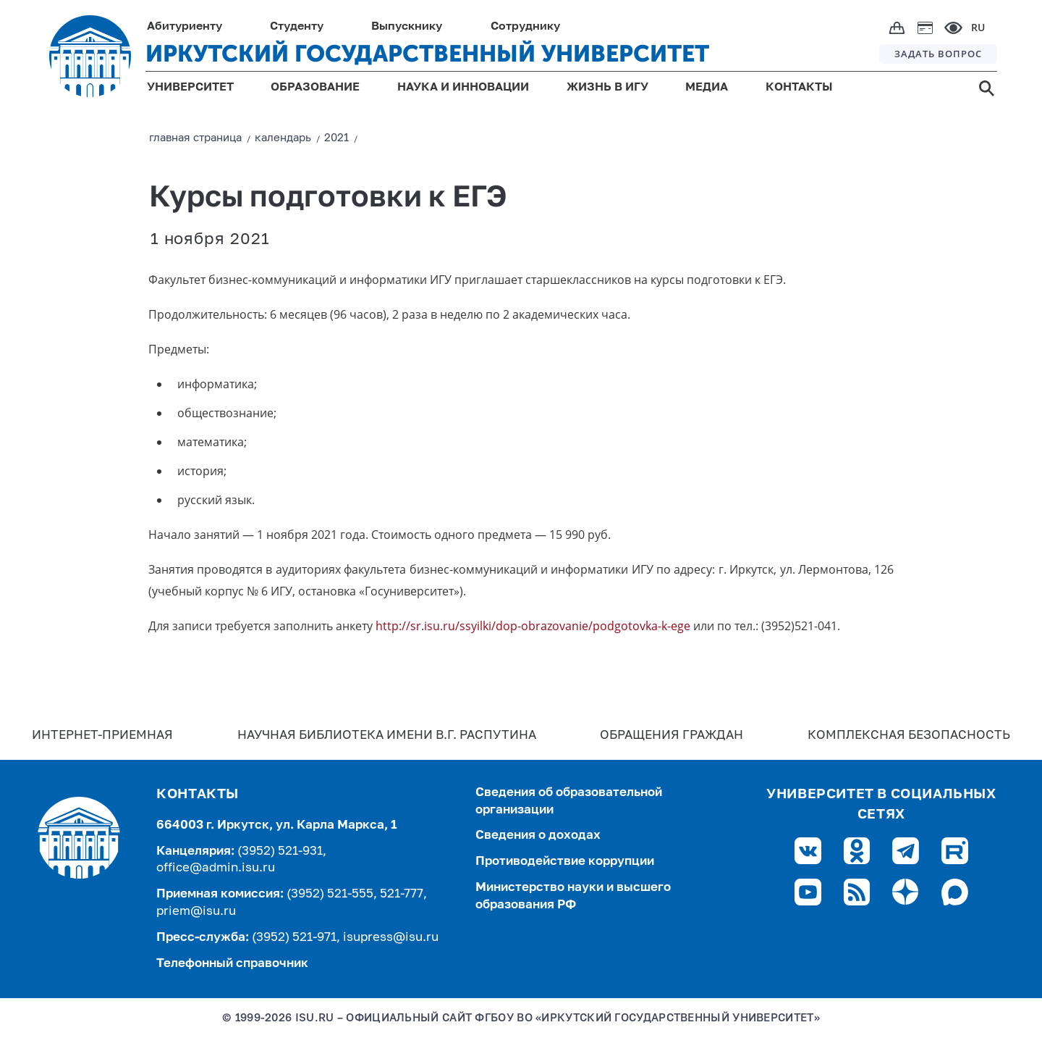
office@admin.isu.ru (215, 868)
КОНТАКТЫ (799, 87)
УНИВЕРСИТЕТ (190, 87)
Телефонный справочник (232, 964)
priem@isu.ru (196, 911)
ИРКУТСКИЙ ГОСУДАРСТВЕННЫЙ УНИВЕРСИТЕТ (427, 53)
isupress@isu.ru (391, 938)
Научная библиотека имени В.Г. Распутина (386, 735)
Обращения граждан (671, 735)
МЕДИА (706, 87)
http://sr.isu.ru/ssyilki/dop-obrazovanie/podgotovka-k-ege (533, 626)
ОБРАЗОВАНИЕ (315, 87)
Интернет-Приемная (102, 735)
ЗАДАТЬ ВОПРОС (938, 53)
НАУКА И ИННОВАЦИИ (463, 87)
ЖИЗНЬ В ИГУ (607, 87)
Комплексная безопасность (909, 735)
